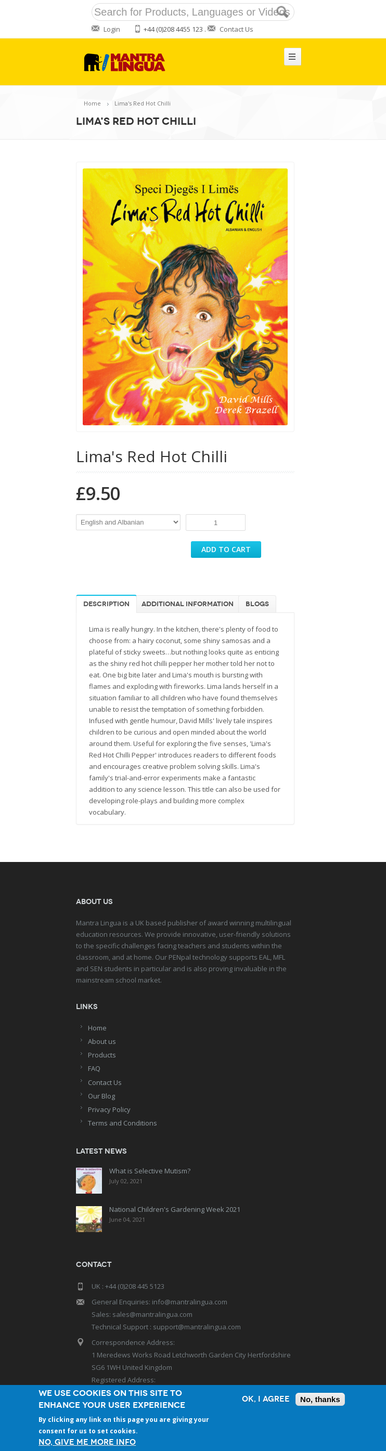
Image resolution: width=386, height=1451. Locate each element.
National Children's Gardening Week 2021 (174, 1209)
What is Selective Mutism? (149, 1170)
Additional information (187, 604)
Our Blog (101, 1096)
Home (92, 103)
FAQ (94, 1068)
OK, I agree (266, 1399)
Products (102, 1055)
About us (102, 1041)
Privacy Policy (109, 1109)
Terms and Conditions (122, 1123)
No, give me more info (87, 1442)
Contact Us (236, 29)
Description (106, 604)
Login (112, 29)
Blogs (257, 604)
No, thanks (320, 1399)
